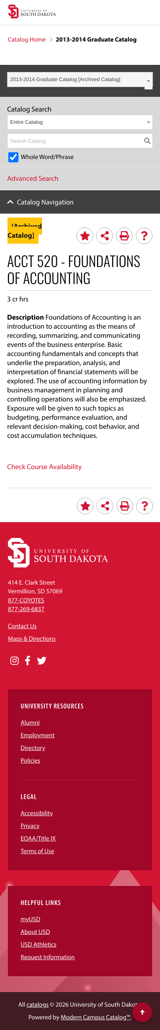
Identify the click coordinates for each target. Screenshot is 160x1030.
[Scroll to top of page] (142, 1012)
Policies (30, 761)
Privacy (30, 826)
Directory (33, 748)
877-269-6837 (26, 609)
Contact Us (22, 626)
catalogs (38, 1005)
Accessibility (37, 813)
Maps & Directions (31, 639)
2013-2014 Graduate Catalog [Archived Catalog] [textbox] (65, 79)
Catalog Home (27, 40)
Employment (38, 735)
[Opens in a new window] (14, 660)
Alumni (30, 723)
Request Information (48, 957)
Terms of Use (37, 851)
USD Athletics (38, 945)
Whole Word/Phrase (47, 157)
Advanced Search (33, 178)
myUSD (30, 919)
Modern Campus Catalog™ (95, 1017)
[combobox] (80, 79)
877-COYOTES (26, 600)
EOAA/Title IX (38, 839)
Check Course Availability (44, 466)
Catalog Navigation (45, 201)
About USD (35, 932)
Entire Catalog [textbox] (26, 122)
